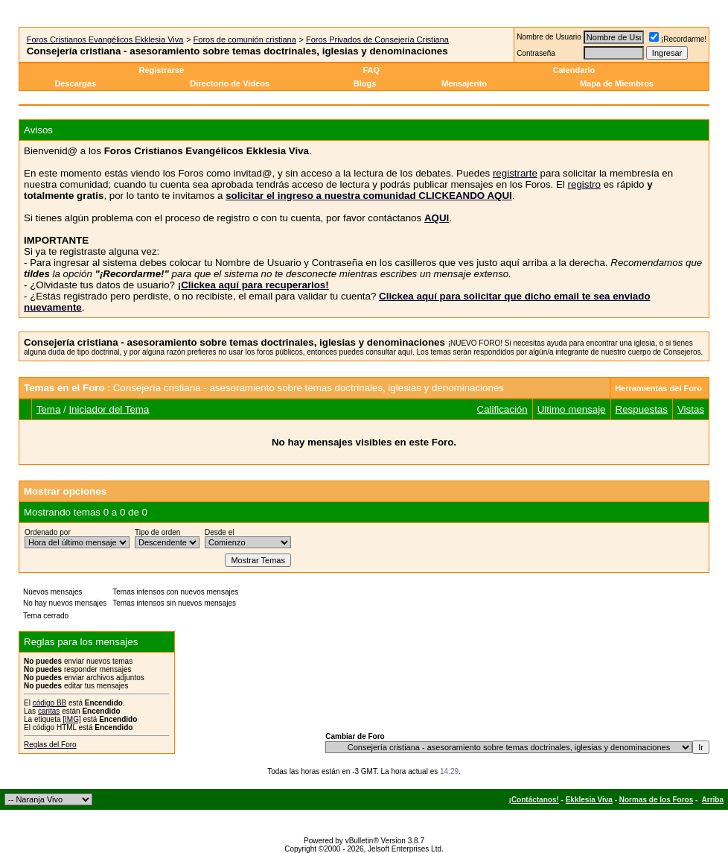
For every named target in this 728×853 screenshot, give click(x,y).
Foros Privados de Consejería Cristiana (377, 39)
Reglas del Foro (50, 745)
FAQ (371, 70)
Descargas (75, 83)
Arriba (713, 800)
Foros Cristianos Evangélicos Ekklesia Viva (105, 39)
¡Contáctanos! (534, 800)
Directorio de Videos (229, 83)
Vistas (690, 409)
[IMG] (71, 719)
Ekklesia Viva (589, 800)
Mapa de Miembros (617, 83)
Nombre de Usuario (549, 37)
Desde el (219, 532)
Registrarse (162, 70)
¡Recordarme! (677, 39)
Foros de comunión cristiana (245, 39)
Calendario (573, 70)
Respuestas (642, 409)
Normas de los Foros (656, 800)
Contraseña (536, 53)
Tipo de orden (157, 532)
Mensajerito (464, 83)
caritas (49, 711)
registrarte (515, 173)
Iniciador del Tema (108, 409)
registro (584, 184)
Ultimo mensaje (571, 409)
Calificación (502, 409)
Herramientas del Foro (658, 388)
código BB (50, 703)
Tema (48, 409)
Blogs (366, 83)
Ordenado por (48, 532)
